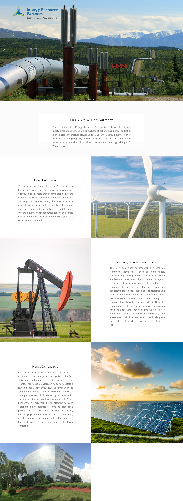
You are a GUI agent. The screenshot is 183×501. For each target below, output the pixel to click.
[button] (4, 51)
